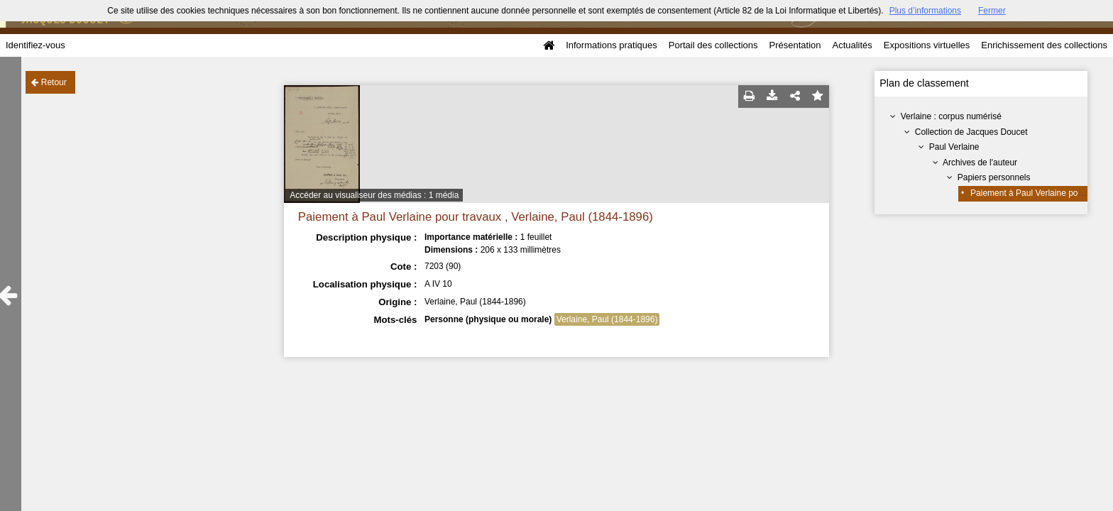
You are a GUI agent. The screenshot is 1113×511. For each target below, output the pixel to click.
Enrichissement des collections (1044, 45)
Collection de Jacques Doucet (971, 132)
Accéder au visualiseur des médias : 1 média (374, 195)
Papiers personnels (994, 177)
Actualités (852, 45)
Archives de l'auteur (980, 162)
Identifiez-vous (35, 45)
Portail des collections (713, 45)
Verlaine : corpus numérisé (951, 116)
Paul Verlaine (954, 147)
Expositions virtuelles (927, 45)
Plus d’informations (925, 11)
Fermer (992, 11)
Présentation (795, 45)
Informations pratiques (611, 45)
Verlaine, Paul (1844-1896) (607, 319)
